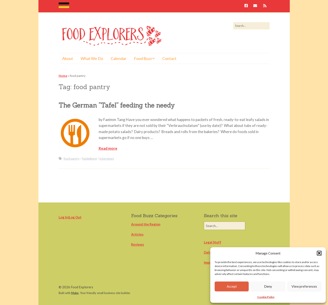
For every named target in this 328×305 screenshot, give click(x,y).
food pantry (71, 158)
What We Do (92, 58)
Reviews (137, 244)
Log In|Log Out (70, 217)
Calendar (118, 58)
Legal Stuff (212, 242)
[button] (319, 253)
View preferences (304, 286)
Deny (268, 286)
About (67, 58)
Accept (232, 286)
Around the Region (145, 224)
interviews (107, 158)
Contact (169, 58)
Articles (137, 234)
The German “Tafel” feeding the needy (117, 105)
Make (75, 293)
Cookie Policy (265, 297)
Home (63, 76)
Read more (108, 148)
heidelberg (89, 158)
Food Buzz (143, 58)
